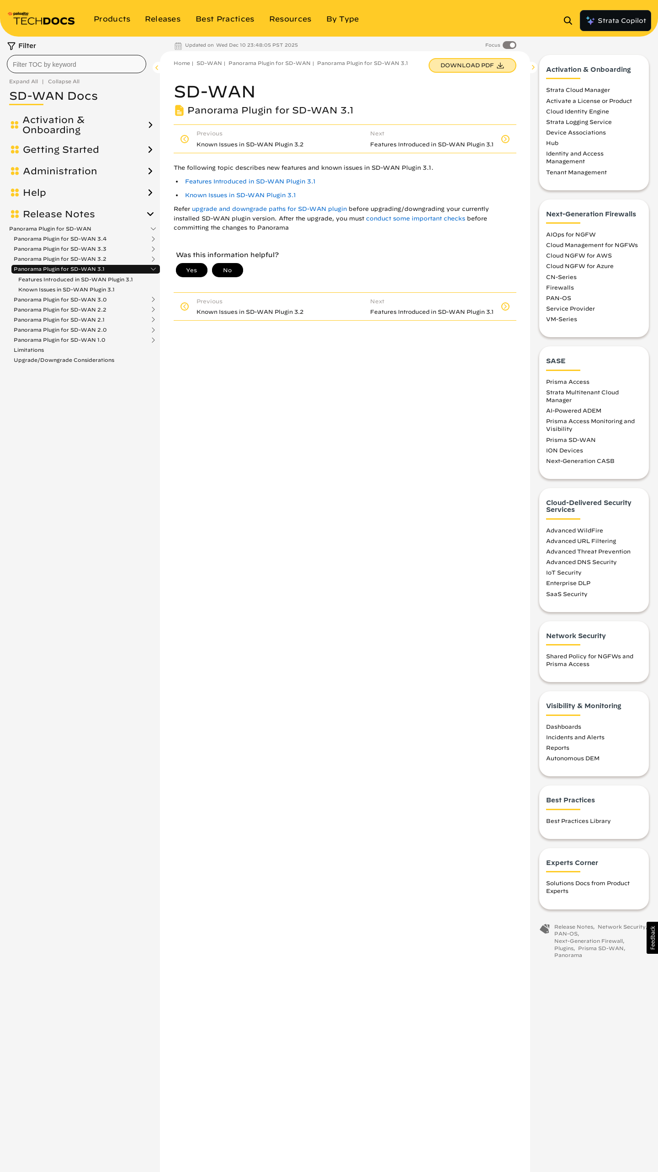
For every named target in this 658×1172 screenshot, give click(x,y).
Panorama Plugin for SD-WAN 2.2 (60, 309)
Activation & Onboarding (53, 125)
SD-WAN (209, 63)
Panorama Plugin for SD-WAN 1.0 (60, 340)
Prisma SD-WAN (571, 439)
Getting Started (61, 150)
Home (182, 63)
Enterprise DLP (568, 583)
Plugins (563, 948)
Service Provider (570, 308)
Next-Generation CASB (580, 460)
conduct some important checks (415, 218)
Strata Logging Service (579, 121)
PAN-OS (558, 298)
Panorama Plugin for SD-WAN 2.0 (60, 330)
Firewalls (560, 287)
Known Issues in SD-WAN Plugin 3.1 (66, 289)
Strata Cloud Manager (578, 89)
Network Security (622, 927)
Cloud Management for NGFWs (592, 245)
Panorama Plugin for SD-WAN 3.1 (59, 269)
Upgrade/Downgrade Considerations (64, 360)
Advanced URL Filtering (581, 541)
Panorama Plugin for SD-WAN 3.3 (60, 249)
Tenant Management (576, 172)
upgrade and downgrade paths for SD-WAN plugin (269, 208)
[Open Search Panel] (571, 20)
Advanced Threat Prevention (588, 551)
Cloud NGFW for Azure (580, 266)
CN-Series (561, 277)
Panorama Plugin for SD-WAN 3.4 (60, 239)
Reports (557, 747)
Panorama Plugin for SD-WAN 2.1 (59, 320)
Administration (60, 171)
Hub (552, 143)
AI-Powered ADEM (573, 410)
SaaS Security (567, 594)
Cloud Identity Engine (577, 111)
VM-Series (561, 319)
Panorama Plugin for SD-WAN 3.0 (60, 299)
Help (34, 193)
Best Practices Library (578, 820)
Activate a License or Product (589, 100)
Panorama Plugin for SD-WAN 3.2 (60, 259)
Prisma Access (567, 381)
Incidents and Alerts (575, 737)
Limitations (29, 350)
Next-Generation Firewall (588, 941)
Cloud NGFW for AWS (579, 255)
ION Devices (564, 450)
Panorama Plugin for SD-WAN (50, 228)
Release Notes (59, 214)
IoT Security (564, 572)
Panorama (568, 955)
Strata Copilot (615, 20)
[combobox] (76, 64)
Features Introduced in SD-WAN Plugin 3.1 (75, 279)
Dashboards (563, 726)
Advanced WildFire (574, 530)
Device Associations (576, 132)
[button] (652, 938)
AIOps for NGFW (571, 234)
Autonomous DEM (573, 758)
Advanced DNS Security (581, 562)
